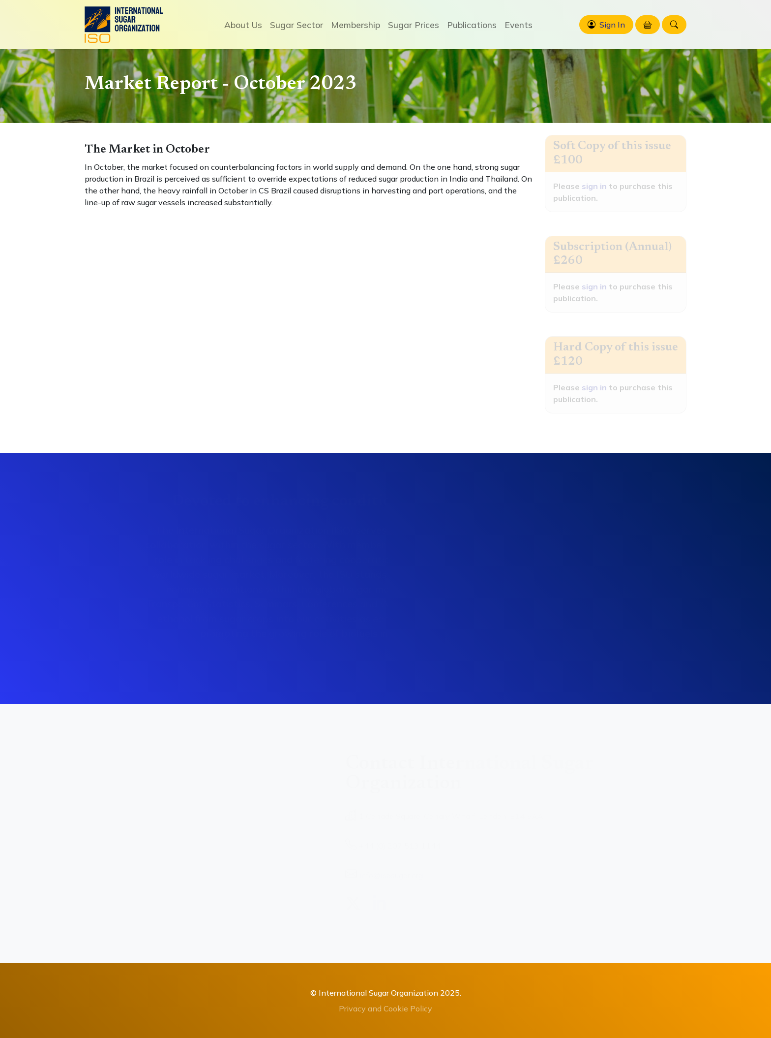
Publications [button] (472, 24)
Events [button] (518, 24)
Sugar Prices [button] (413, 24)
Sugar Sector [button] (296, 24)
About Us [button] (243, 24)
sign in (594, 186)
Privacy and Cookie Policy (385, 1008)
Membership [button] (355, 24)
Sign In (612, 25)
